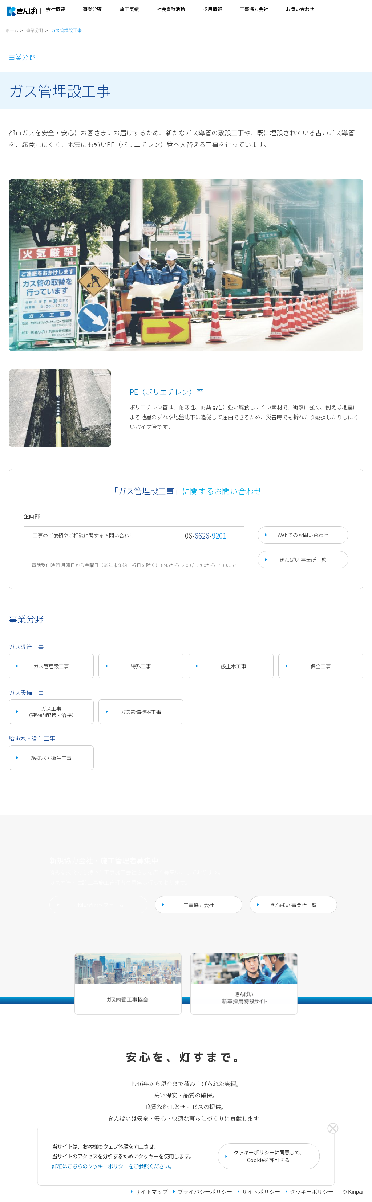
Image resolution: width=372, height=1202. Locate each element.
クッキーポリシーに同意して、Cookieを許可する (269, 1156)
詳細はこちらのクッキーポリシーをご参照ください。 (113, 1166)
